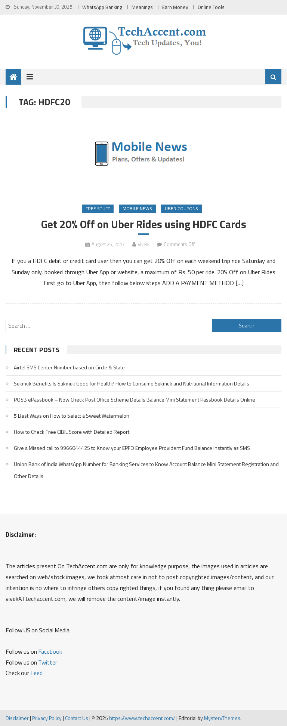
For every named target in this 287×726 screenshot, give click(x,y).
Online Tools (211, 7)
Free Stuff (98, 208)
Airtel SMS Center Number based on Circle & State (69, 367)
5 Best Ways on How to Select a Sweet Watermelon (71, 416)
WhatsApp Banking (102, 7)
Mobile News (137, 208)
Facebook (50, 651)
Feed (36, 672)
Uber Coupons (181, 208)
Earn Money (175, 7)
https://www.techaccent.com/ (142, 718)
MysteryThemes (222, 718)
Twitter (47, 662)
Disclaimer (17, 718)
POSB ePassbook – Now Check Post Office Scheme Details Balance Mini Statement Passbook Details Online (134, 399)
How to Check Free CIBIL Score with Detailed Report (71, 432)
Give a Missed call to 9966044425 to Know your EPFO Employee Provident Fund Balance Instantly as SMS (132, 448)
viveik (143, 244)
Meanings (142, 7)
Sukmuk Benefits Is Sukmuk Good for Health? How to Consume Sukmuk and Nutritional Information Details (131, 383)
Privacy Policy (47, 718)
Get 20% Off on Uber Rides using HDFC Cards (143, 224)
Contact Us (76, 718)
